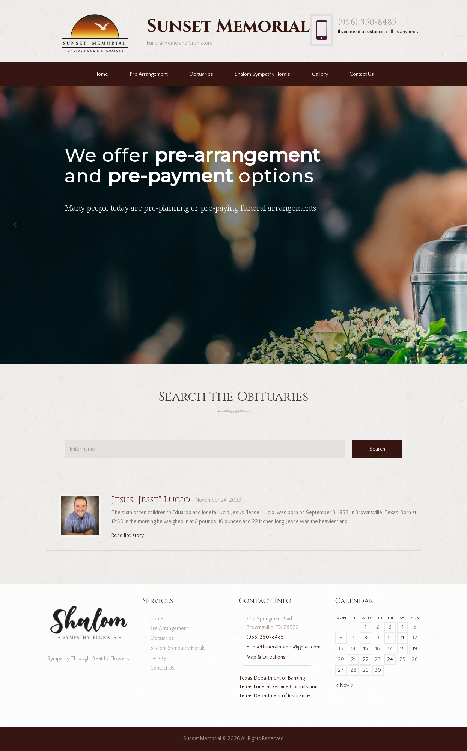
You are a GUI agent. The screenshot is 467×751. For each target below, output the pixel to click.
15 (365, 649)
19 (415, 649)
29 (366, 670)
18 (402, 649)
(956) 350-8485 (367, 22)
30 (378, 670)
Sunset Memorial (202, 739)
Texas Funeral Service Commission (278, 687)
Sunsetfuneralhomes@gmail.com (284, 647)
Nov (344, 685)
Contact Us (361, 74)
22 (366, 659)
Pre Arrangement (149, 74)
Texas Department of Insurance (274, 696)
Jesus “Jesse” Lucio (150, 500)
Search (377, 449)
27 (341, 670)
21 (353, 659)
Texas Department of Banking (272, 678)
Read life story (127, 535)
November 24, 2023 (218, 500)
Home (101, 74)
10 (390, 638)
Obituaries (201, 74)
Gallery (320, 74)
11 (402, 638)
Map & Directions (266, 657)
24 (390, 659)
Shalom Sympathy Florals (262, 74)
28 (353, 670)
